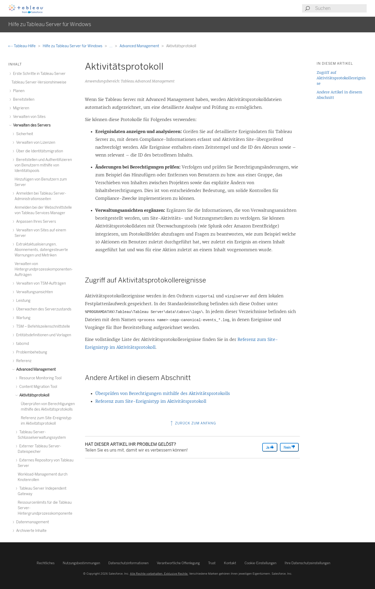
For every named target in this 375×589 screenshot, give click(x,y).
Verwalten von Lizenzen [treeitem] (35, 142)
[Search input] (341, 8)
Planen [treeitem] (17, 91)
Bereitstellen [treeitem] (22, 99)
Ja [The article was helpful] (270, 447)
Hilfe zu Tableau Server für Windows (73, 46)
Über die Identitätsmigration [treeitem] (39, 151)
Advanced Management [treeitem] (35, 369)
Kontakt (230, 563)
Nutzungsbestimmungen (81, 563)
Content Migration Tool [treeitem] (37, 386)
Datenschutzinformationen (128, 563)
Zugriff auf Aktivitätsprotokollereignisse (341, 78)
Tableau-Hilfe (22, 46)
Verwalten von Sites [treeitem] (28, 117)
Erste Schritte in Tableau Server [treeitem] (38, 73)
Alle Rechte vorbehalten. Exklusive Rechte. (159, 573)
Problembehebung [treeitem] (31, 352)
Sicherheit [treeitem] (24, 134)
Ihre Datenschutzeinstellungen (307, 563)
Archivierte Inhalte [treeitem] (31, 530)
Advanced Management (140, 46)
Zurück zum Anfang (192, 423)
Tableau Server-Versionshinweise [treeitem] (38, 82)
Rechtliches (45, 563)
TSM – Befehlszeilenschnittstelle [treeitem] (42, 326)
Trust (212, 563)
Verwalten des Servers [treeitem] (31, 125)
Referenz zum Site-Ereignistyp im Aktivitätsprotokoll (150, 401)
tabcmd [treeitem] (22, 343)
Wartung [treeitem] (22, 318)
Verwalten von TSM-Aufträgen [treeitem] (40, 283)
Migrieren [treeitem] (20, 108)
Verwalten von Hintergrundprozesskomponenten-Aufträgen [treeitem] (44, 269)
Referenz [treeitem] (23, 361)
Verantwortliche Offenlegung (178, 563)
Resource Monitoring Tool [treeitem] (39, 378)
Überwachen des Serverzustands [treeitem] (43, 309)
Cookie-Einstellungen (260, 563)
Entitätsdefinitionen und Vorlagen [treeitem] (43, 335)
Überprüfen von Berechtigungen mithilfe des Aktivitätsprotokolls (162, 393)
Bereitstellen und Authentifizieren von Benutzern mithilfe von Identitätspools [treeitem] (43, 165)
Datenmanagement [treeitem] (32, 522)
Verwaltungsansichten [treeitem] (34, 292)
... (111, 46)
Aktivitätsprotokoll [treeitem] (33, 395)
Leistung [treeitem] (22, 300)
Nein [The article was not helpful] (289, 447)
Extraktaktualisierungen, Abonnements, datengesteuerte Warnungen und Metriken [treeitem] (41, 249)
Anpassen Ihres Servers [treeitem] (35, 221)
